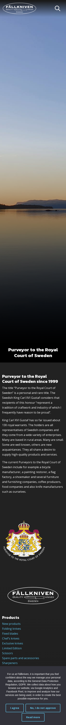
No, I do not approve (43, 708)
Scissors (7, 653)
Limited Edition (12, 648)
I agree (14, 708)
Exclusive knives (12, 643)
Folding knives (11, 629)
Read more (33, 717)
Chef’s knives (10, 638)
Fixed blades (10, 633)
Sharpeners (10, 663)
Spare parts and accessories (20, 658)
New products (11, 624)
